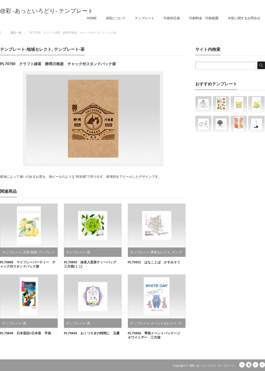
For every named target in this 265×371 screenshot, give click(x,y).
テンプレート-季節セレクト (150, 252)
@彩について (116, 18)
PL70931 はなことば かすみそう (154, 262)
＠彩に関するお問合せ (244, 18)
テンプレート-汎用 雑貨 (19, 252)
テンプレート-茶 (69, 49)
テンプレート (144, 18)
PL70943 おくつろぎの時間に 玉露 (91, 333)
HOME (92, 18)
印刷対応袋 (172, 18)
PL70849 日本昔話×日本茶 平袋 (25, 333)
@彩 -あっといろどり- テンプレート (46, 11)
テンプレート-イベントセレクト (153, 323)
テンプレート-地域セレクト (26, 49)
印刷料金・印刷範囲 (204, 18)
